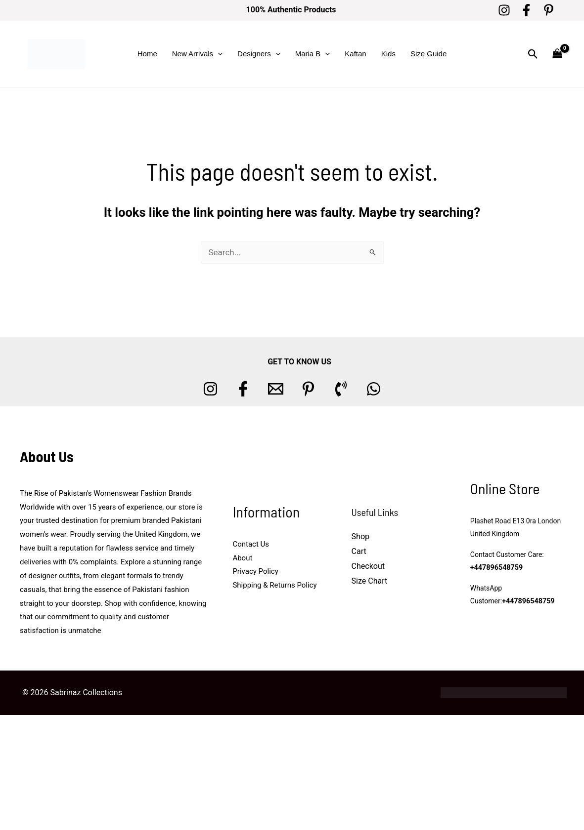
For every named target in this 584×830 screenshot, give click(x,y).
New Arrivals (197, 53)
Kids (388, 53)
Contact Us (250, 544)
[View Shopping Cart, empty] (557, 54)
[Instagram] (504, 10)
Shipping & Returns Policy (274, 585)
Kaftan (355, 53)
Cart (359, 551)
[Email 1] (275, 388)
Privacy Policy (255, 571)
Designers (258, 53)
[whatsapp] (373, 388)
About (242, 557)
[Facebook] (526, 10)
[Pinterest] (548, 10)
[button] (218, 53)
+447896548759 (496, 567)
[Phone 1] (341, 388)
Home (147, 53)
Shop (360, 536)
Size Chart (370, 581)
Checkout (368, 566)
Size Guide (428, 53)
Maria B (312, 53)
